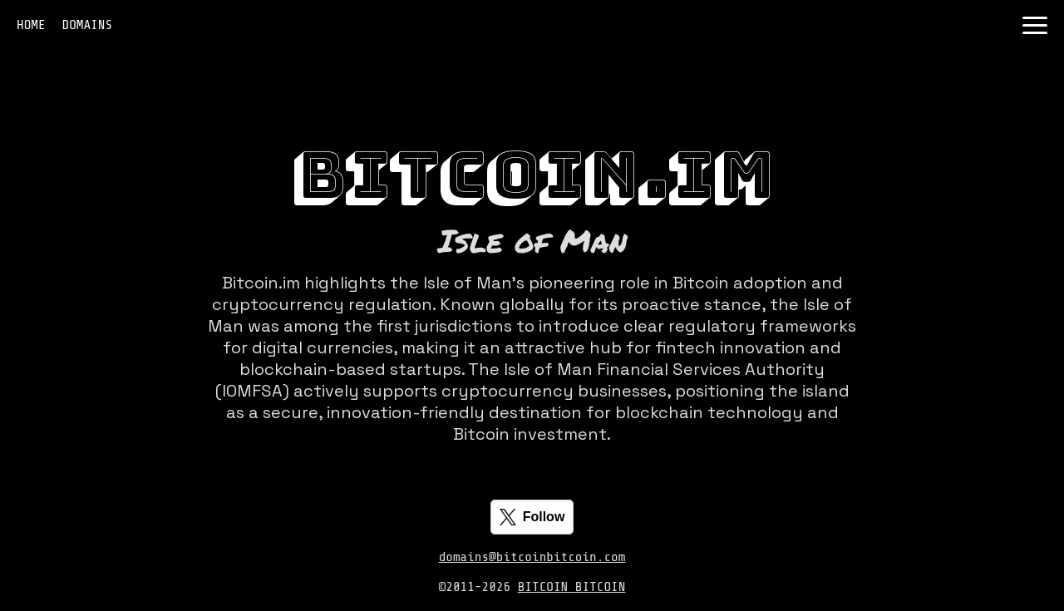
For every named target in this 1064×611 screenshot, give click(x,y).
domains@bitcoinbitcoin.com (532, 556)
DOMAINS (87, 24)
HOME (31, 24)
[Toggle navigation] (1034, 25)
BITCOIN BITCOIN (572, 586)
